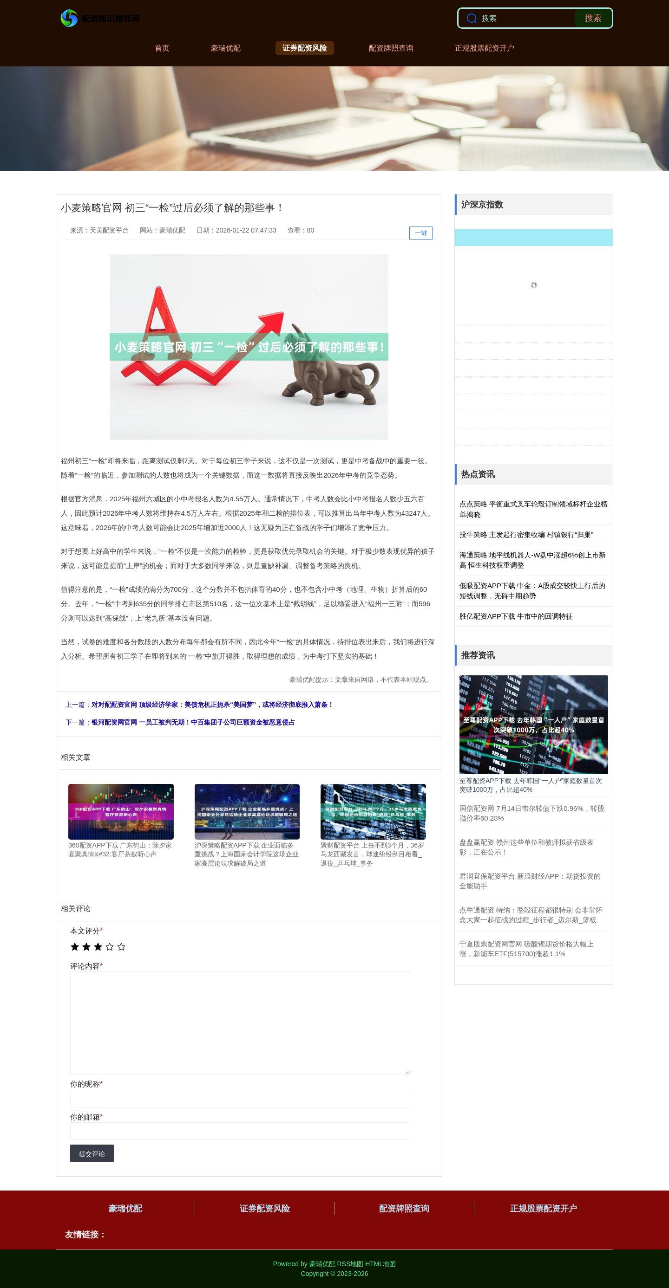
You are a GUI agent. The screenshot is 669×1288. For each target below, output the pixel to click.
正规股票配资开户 (484, 48)
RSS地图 (350, 1264)
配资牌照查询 (391, 48)
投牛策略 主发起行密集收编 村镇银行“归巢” (526, 534)
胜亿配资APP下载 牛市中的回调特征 (516, 616)
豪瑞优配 (226, 48)
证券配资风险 (304, 48)
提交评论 (92, 1154)
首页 (162, 48)
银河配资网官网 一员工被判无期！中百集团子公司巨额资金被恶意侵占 (193, 722)
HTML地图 (380, 1264)
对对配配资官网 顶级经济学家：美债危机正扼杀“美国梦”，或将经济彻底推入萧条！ (213, 704)
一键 (421, 232)
